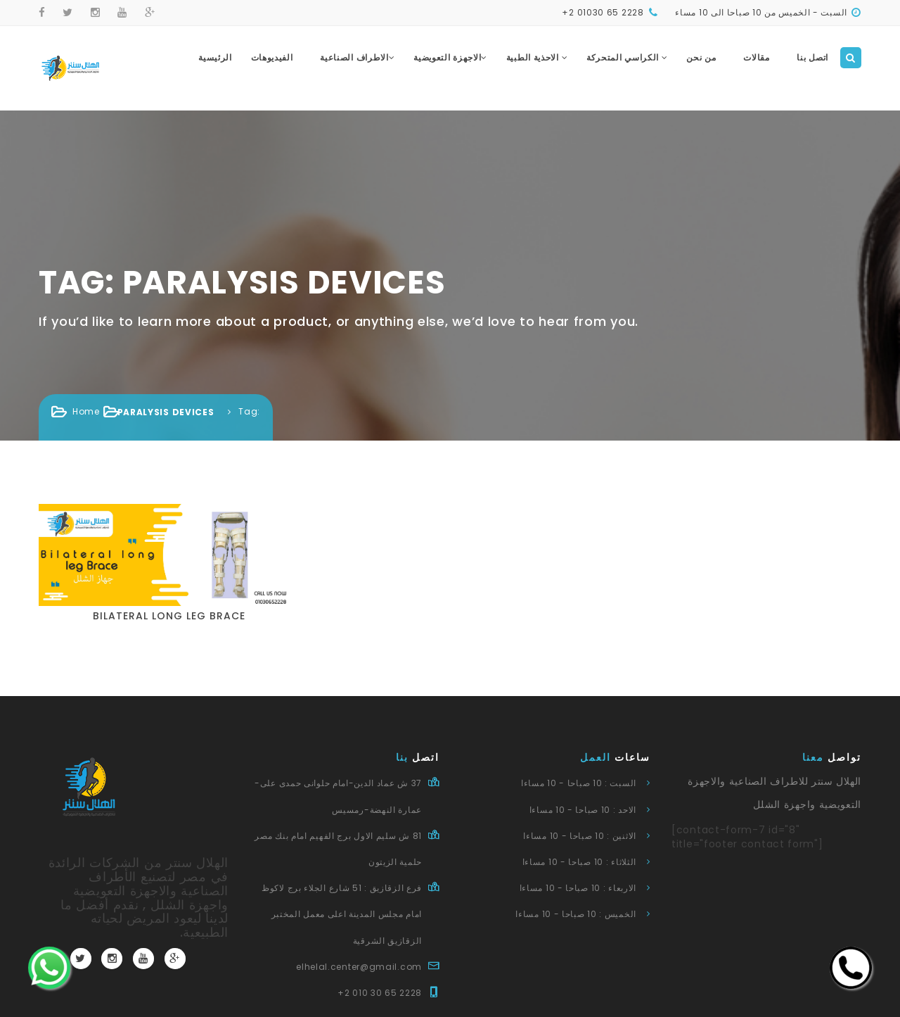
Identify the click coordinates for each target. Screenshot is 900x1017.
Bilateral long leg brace (169, 616)
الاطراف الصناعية (357, 57)
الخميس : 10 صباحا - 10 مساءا (575, 914)
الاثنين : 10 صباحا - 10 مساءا (579, 836)
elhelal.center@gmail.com (359, 967)
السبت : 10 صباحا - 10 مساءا (578, 783)
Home (86, 411)
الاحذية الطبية (537, 57)
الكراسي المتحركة (627, 57)
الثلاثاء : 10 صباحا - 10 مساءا (579, 862)
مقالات (756, 57)
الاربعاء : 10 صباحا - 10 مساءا (578, 888)
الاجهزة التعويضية (450, 57)
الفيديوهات (272, 57)
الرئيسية (215, 57)
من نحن (701, 57)
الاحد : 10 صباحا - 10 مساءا (582, 810)
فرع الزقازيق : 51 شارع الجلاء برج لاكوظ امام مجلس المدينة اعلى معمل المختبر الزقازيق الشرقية (342, 914)
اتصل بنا (812, 57)
